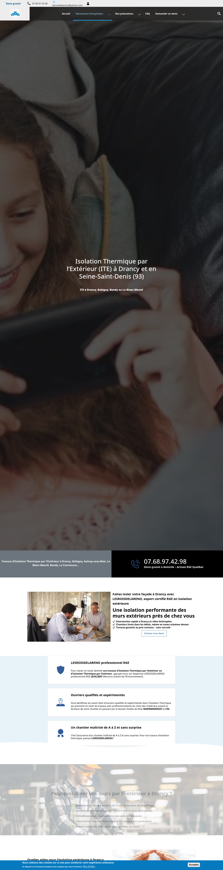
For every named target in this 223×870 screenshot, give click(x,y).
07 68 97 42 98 (40, 3)
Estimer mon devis (154, 633)
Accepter (194, 864)
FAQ (147, 16)
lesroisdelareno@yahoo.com (67, 5)
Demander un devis (166, 16)
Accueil (67, 16)
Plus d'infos (89, 866)
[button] (88, 3)
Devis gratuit (11, 3)
